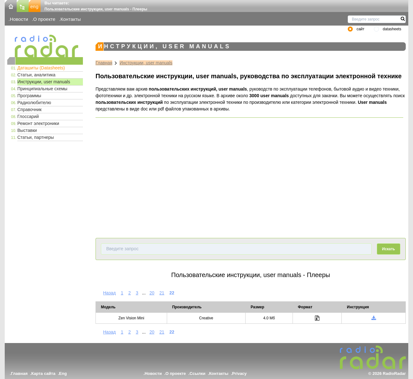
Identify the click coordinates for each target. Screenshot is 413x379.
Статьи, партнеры (35, 137)
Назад (109, 292)
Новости (19, 19)
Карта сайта (43, 373)
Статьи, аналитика (36, 74)
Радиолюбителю (34, 102)
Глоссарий (28, 116)
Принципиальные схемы (42, 88)
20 (151, 292)
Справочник (29, 109)
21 (162, 292)
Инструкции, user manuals (43, 81)
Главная (104, 62)
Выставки (27, 130)
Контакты (71, 19)
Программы (29, 95)
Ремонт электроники (38, 123)
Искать (388, 249)
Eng (63, 373)
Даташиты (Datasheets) (41, 67)
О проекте (44, 19)
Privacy (239, 373)
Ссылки (197, 373)
